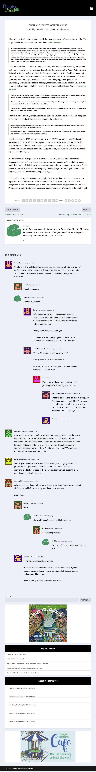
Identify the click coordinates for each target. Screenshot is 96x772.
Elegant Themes (16, 769)
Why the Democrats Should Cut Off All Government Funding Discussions (27, 664)
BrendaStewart (19, 460)
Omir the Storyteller (39, 350)
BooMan (40, 30)
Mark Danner (54, 43)
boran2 (26, 286)
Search (8, 597)
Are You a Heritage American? (15, 660)
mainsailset (17, 432)
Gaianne (54, 420)
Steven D (17, 264)
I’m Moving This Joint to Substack (16, 655)
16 (59, 30)
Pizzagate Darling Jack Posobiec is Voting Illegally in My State (24, 669)
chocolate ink (46, 379)
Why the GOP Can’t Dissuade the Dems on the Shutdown (23, 674)
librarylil (11, 697)
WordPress (30, 769)
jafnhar (11, 714)
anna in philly (18, 482)
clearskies (12, 706)
